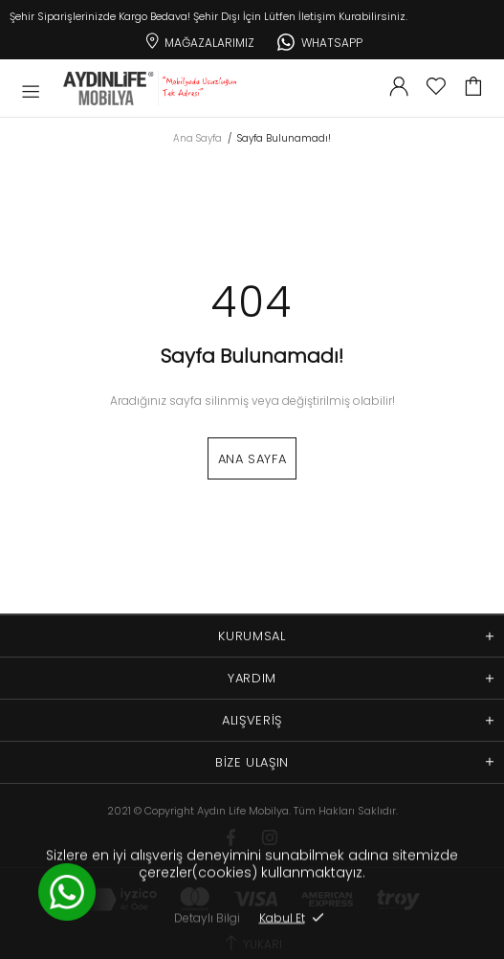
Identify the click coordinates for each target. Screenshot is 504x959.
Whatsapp (319, 40)
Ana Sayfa (197, 138)
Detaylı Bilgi (207, 917)
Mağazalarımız (198, 39)
